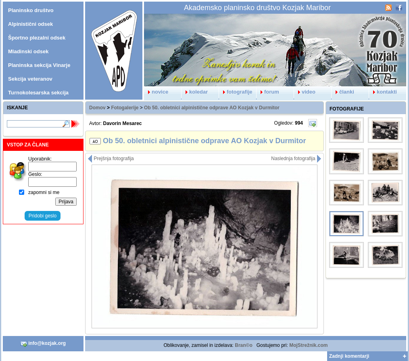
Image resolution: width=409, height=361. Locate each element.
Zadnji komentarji (349, 356)
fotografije (235, 92)
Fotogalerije (124, 108)
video (304, 92)
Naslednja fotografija (296, 158)
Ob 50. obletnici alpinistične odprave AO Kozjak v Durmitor (212, 108)
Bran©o (243, 345)
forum (268, 92)
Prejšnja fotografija (111, 158)
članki (343, 92)
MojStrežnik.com (308, 345)
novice (156, 92)
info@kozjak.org (43, 343)
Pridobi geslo (42, 216)
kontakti (383, 92)
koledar (195, 92)
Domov (97, 108)
